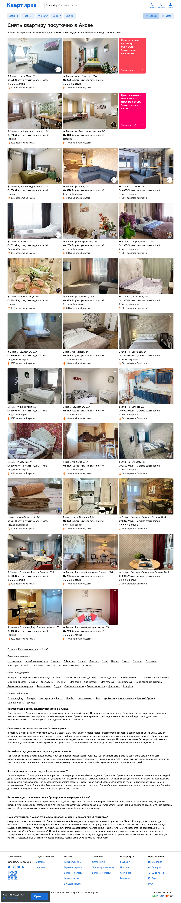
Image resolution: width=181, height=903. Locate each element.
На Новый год (14, 661)
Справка (40, 862)
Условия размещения (103, 867)
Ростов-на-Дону (16, 698)
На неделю (25, 677)
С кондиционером (17, 682)
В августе (137, 661)
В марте (82, 661)
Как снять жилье (72, 862)
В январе (55, 661)
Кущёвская (109, 698)
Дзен (154, 878)
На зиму (75, 665)
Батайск (70, 698)
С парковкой (160, 677)
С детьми (146, 677)
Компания (125, 862)
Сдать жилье (98, 862)
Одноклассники (159, 873)
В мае (105, 661)
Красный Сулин (145, 698)
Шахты (59, 698)
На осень (63, 665)
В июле (125, 661)
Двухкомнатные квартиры (21, 686)
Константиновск (16, 703)
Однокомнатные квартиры (149, 682)
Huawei (18, 867)
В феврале (69, 661)
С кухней (33, 682)
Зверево (31, 703)
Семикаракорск (126, 698)
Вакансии (125, 878)
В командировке (87, 677)
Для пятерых (107, 682)
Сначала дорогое (107, 677)
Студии (57, 686)
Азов (98, 698)
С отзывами (47, 682)
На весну (87, 665)
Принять (39, 896)
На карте (12, 677)
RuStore (23, 867)
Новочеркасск (46, 698)
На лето (51, 665)
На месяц (39, 677)
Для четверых (91, 682)
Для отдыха (114, 686)
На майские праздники (36, 661)
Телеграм (156, 867)
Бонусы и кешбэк (72, 884)
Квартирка (23, 5)
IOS (9, 867)
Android (14, 867)
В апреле (94, 661)
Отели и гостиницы (74, 686)
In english (128, 686)
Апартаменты (43, 686)
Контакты (40, 867)
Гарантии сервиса (73, 867)
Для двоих (62, 682)
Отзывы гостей (71, 878)
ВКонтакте (157, 862)
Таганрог (31, 698)
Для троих (75, 682)
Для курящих (53, 677)
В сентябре (151, 661)
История (124, 867)
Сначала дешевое (129, 677)
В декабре (39, 665)
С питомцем (70, 677)
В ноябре (25, 665)
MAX (150, 884)
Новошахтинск (85, 698)
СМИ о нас (125, 873)
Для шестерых (125, 682)
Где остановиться (96, 686)
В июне (115, 661)
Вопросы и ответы (73, 873)
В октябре (13, 665)
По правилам (10, 897)
